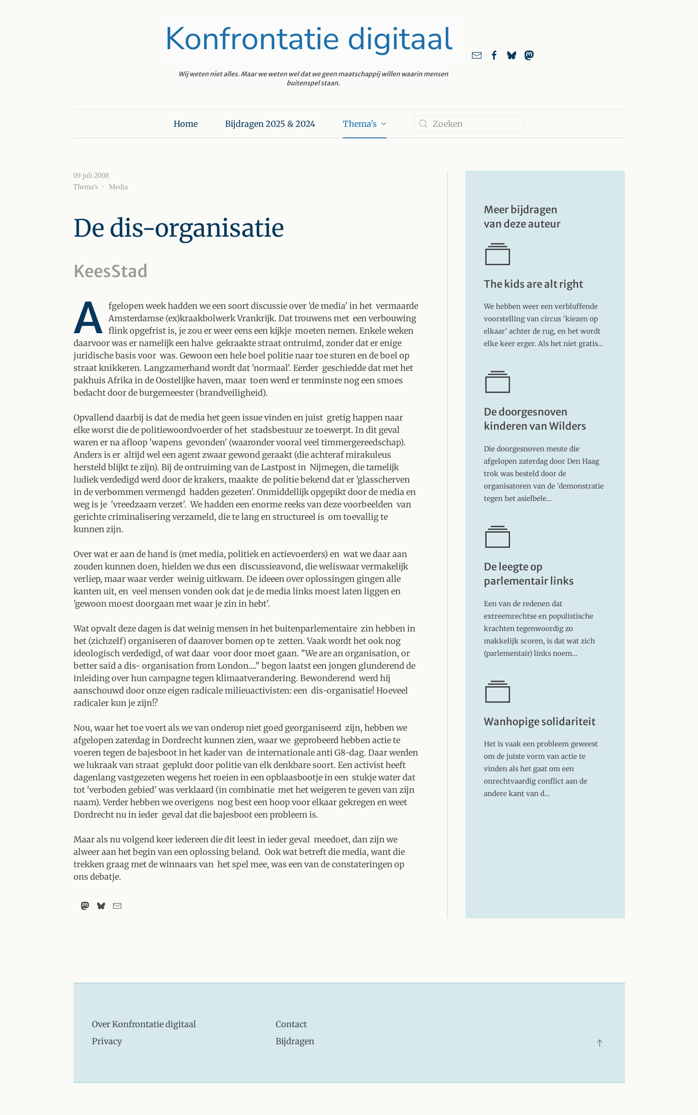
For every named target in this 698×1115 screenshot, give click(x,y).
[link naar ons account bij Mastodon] (529, 54)
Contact (291, 1024)
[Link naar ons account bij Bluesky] (511, 54)
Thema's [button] (364, 124)
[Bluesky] (101, 905)
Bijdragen (295, 1041)
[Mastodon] (85, 905)
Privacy (107, 1041)
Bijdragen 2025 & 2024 (270, 124)
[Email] (117, 905)
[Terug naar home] (311, 54)
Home (186, 124)
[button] (600, 1043)
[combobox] (469, 123)
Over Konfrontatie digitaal (144, 1024)
